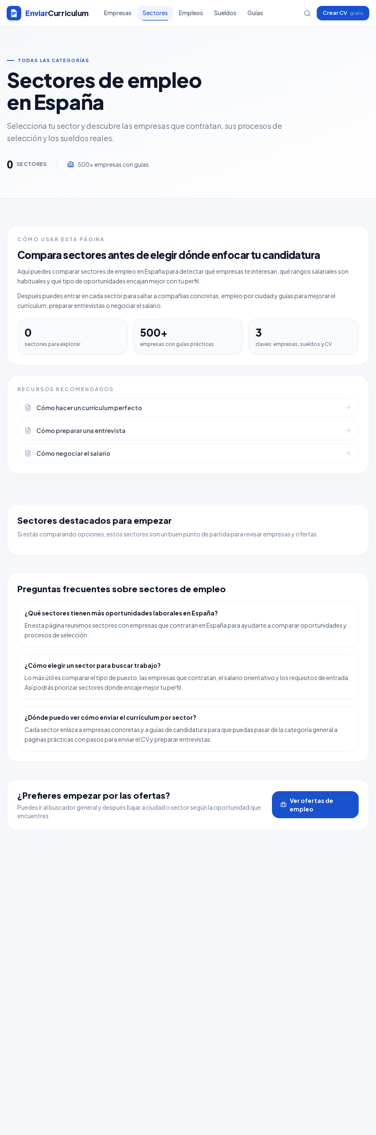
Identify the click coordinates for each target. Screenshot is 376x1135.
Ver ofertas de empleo (306, 805)
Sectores (155, 15)
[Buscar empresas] (307, 13)
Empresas (118, 12)
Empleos (191, 12)
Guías (255, 12)
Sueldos (225, 12)
